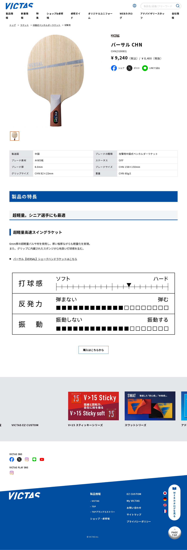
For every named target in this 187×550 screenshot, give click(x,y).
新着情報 (24, 15)
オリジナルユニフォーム (100, 15)
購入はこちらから (93, 350)
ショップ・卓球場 (100, 518)
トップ (12, 25)
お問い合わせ (134, 507)
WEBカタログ (126, 15)
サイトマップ (134, 514)
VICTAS (95, 500)
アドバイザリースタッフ (152, 15)
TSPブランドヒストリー (103, 511)
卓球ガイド (75, 15)
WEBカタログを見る (174, 505)
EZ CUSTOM (134, 494)
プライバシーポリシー (139, 521)
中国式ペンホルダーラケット (46, 25)
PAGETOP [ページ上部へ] (174, 534)
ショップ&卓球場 (55, 15)
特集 (37, 15)
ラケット (24, 25)
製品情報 (9, 15)
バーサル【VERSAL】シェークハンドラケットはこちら (45, 259)
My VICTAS (133, 500)
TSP (94, 506)
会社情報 (175, 15)
